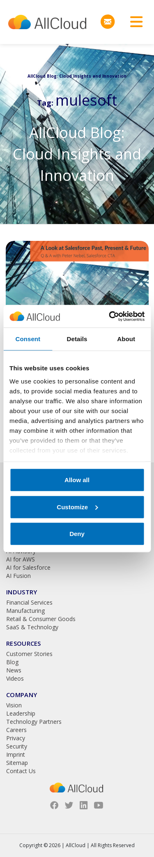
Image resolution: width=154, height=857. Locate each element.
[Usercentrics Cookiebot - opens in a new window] (110, 316)
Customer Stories (29, 654)
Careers (16, 730)
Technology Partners (34, 721)
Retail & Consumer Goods (41, 619)
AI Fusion (18, 576)
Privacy (15, 738)
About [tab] (126, 338)
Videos (15, 678)
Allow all (77, 479)
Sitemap (17, 763)
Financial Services (29, 602)
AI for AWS (20, 559)
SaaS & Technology (32, 627)
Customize (77, 506)
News (13, 670)
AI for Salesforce (28, 567)
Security (16, 746)
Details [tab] (77, 338)
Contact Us (21, 771)
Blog (12, 662)
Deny (77, 533)
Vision (14, 705)
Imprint (15, 754)
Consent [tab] (27, 338)
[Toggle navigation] (133, 22)
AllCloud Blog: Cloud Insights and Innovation (77, 153)
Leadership (20, 713)
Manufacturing (25, 610)
